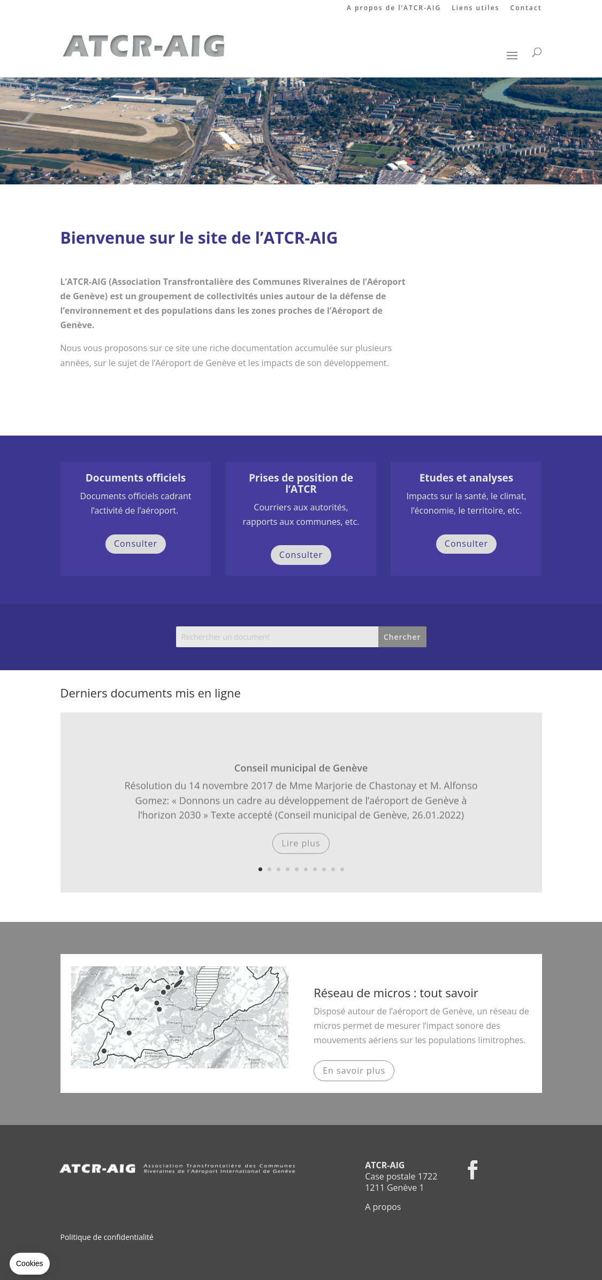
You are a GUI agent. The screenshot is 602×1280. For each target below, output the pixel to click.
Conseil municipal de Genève (301, 777)
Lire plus (300, 853)
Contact (526, 8)
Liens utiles (475, 8)
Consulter (135, 543)
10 (342, 869)
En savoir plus (354, 1070)
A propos (383, 1207)
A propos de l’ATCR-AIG (394, 8)
